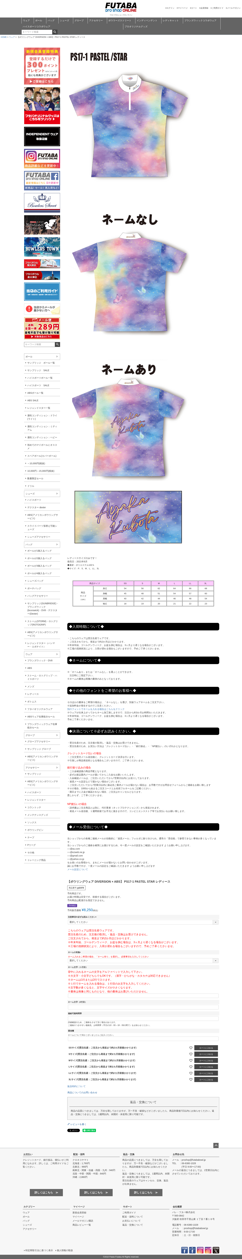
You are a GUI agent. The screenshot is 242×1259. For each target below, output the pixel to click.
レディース (33, 694)
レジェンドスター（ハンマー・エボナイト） (41, 645)
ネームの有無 (75, 952)
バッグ (51, 20)
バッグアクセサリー (37, 596)
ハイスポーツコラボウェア (36, 26)
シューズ (64, 20)
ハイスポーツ (34, 500)
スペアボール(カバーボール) (41, 456)
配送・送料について (132, 1216)
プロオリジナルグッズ (136, 26)
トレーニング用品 (36, 860)
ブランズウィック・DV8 (39, 660)
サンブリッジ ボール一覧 (41, 362)
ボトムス (32, 701)
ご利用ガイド (217, 8)
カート (194, 8)
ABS (29, 668)
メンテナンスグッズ (37, 815)
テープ (30, 837)
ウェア (26, 20)
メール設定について (77, 869)
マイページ (183, 8)
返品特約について (76, 1086)
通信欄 (71, 1031)
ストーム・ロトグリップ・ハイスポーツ (42, 677)
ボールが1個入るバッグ (39, 550)
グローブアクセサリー (38, 741)
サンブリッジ (34, 774)
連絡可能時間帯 (75, 1013)
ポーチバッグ (34, 588)
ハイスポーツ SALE (38, 385)
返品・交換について (132, 1225)
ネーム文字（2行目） (77, 1002)
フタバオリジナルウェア (40, 709)
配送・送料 (79, 1154)
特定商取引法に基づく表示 (39, 1250)
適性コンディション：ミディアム (42, 428)
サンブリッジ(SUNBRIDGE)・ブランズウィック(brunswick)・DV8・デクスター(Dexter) (43, 608)
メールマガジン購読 (83, 1220)
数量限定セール (35, 478)
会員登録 (204, 8)
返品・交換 (128, 1154)
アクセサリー (96, 20)
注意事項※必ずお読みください (82, 917)
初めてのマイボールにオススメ (42, 447)
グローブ (79, 20)
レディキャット (171, 20)
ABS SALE (32, 400)
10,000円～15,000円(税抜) (40, 471)
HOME (4, 37)
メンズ (30, 686)
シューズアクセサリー (38, 537)
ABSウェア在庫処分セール (41, 716)
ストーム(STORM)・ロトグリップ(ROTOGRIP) (42, 623)
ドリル (30, 486)
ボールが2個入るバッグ (39, 558)
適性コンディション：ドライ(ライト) (42, 417)
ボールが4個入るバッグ (39, 573)
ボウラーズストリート (119, 20)
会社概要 (177, 1206)
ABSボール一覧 (35, 393)
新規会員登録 (79, 1212)
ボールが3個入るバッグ (39, 565)
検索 (54, 32)
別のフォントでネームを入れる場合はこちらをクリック (96, 709)
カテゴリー (29, 1206)
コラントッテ (34, 807)
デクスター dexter (36, 507)
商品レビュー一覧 (82, 1225)
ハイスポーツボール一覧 (40, 378)
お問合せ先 (178, 1154)
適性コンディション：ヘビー (42, 437)
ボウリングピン (35, 830)
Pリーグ (31, 845)
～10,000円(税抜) (36, 463)
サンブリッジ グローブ (39, 749)
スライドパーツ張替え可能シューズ (42, 528)
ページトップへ (216, 1145)
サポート (127, 1206)
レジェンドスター (36, 800)
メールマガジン (234, 8)
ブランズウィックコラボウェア (200, 20)
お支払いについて (131, 1220)
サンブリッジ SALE (38, 370)
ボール (38, 20)
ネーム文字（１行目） (78, 967)
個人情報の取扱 (65, 1250)
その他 (30, 852)
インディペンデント (147, 20)
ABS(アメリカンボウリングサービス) (42, 517)
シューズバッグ (35, 581)
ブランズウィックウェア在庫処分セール (42, 726)
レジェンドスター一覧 (38, 408)
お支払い (28, 1154)
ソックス (32, 822)
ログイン (170, 8)
